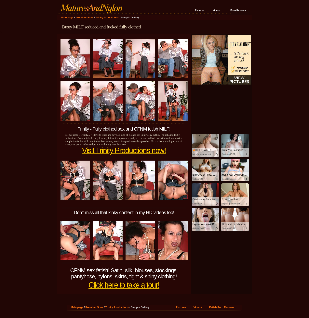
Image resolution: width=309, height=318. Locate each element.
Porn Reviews (238, 10)
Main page (67, 17)
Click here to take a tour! (123, 285)
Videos (216, 10)
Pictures (199, 10)
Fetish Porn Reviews (221, 307)
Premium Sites (84, 17)
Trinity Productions (107, 17)
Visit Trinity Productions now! (124, 150)
